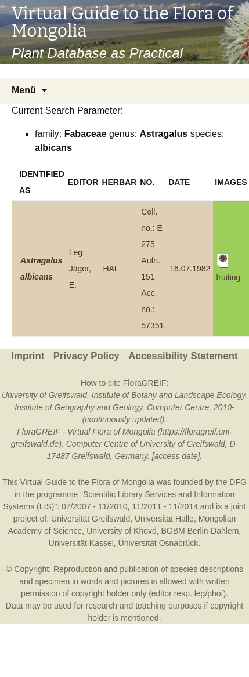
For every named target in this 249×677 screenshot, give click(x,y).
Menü (24, 90)
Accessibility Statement (182, 355)
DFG (238, 482)
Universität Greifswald (90, 518)
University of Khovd (121, 530)
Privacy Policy (86, 355)
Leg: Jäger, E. (80, 268)
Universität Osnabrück (158, 543)
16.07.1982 (189, 268)
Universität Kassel (81, 543)
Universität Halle (164, 518)
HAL (110, 268)
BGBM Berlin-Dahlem (200, 530)
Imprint (27, 355)
